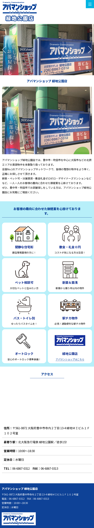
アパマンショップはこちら (70, 359)
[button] (90, 49)
